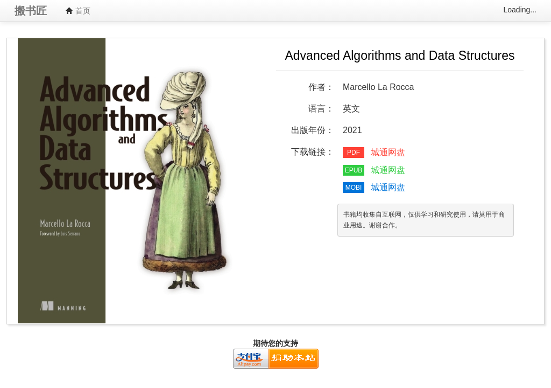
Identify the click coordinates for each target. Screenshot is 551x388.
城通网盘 (388, 152)
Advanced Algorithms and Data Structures (399, 55)
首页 (78, 10)
